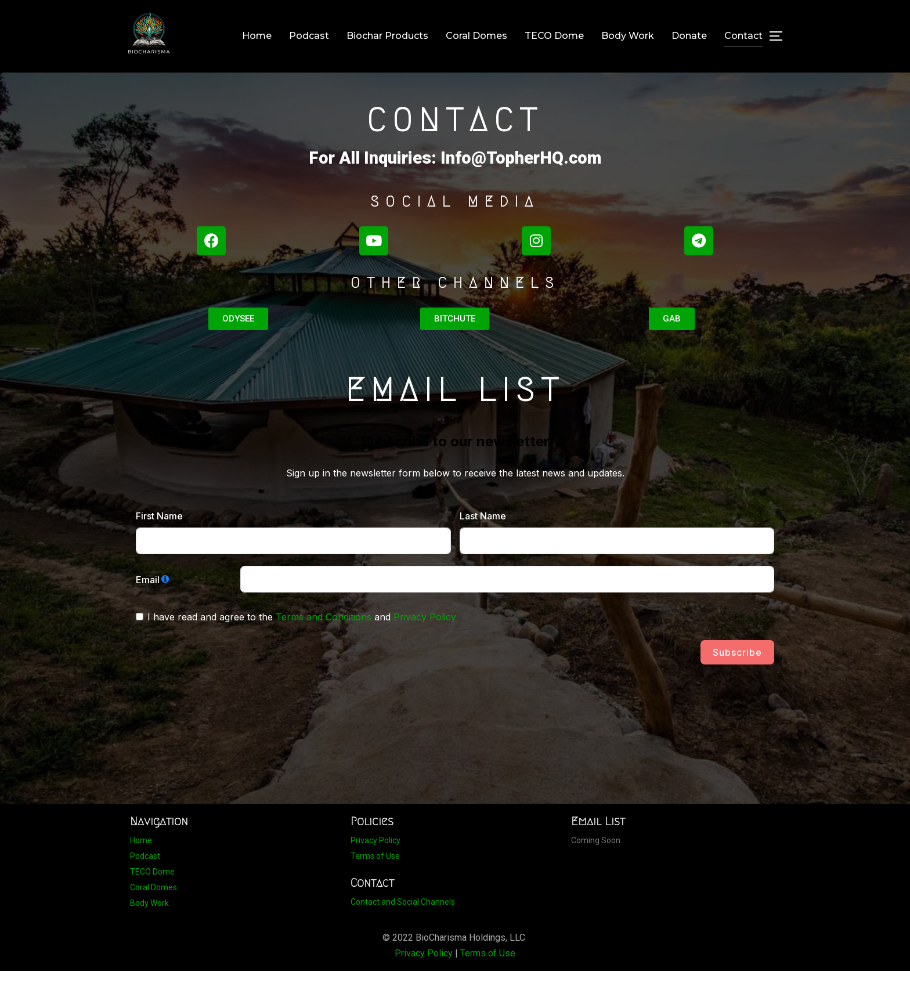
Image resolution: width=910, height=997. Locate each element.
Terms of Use (375, 882)
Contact (743, 35)
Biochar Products (387, 35)
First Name (159, 542)
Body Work (627, 35)
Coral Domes (476, 35)
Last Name (483, 542)
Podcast (309, 35)
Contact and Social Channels (403, 928)
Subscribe (737, 678)
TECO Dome (554, 35)
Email (148, 606)
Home (257, 35)
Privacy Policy (424, 643)
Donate (689, 35)
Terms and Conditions (323, 643)
